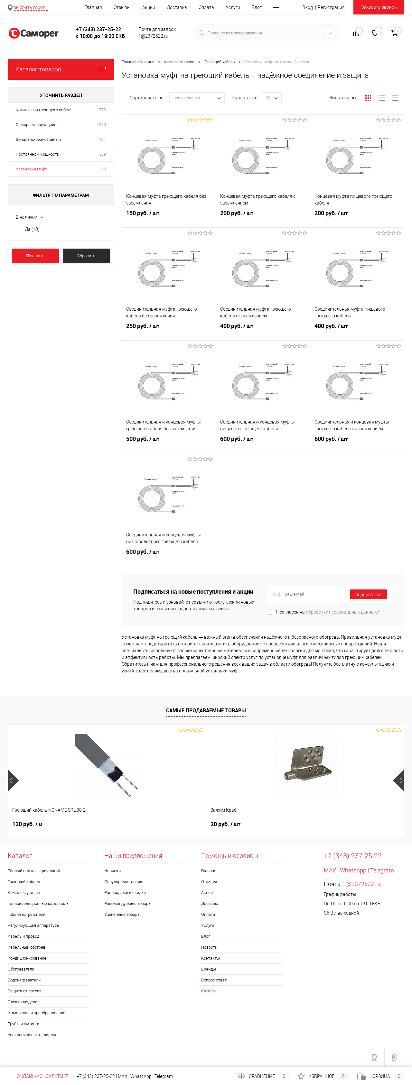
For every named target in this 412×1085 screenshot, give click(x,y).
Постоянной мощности (37, 154)
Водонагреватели (24, 980)
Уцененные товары (122, 914)
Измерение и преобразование (36, 1012)
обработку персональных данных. (342, 612)
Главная (93, 7)
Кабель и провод (23, 936)
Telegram (382, 870)
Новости (209, 947)
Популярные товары (123, 881)
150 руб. (168, 218)
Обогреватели (21, 969)
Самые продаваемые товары (206, 710)
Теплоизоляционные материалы (39, 903)
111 (102, 139)
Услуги (233, 7)
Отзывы (122, 7)
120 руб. (27, 824)
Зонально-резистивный (38, 139)
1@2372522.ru (361, 883)
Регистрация (331, 7)
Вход (308, 7)
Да (32, 229)
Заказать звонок (379, 7)
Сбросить (86, 255)
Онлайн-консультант (38, 1076)
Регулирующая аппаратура (33, 925)
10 (103, 169)
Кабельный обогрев (26, 947)
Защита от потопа (25, 991)
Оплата (206, 7)
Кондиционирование (27, 958)
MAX (330, 870)
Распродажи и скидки (125, 892)
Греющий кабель (24, 881)
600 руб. (262, 444)
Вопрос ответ (214, 980)
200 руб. (262, 218)
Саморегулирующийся (37, 124)
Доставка (177, 7)
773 (102, 109)
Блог (257, 7)
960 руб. (226, 824)
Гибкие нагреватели (26, 914)
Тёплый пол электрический (34, 870)
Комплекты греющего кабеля (44, 109)
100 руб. (325, 824)
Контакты (210, 958)
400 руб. (262, 331)
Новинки (112, 870)
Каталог (208, 991)
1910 (101, 124)
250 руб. (168, 331)
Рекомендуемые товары (128, 903)
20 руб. (126, 824)
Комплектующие (24, 892)
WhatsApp (353, 870)
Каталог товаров (60, 69)
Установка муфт (31, 169)
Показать (35, 255)
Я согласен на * (328, 612)
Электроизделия (24, 1001)
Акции (148, 7)
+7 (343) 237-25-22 (96, 1076)
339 (102, 154)
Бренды (208, 969)
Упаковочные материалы (32, 1034)
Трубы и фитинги (23, 1023)
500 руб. (168, 444)
